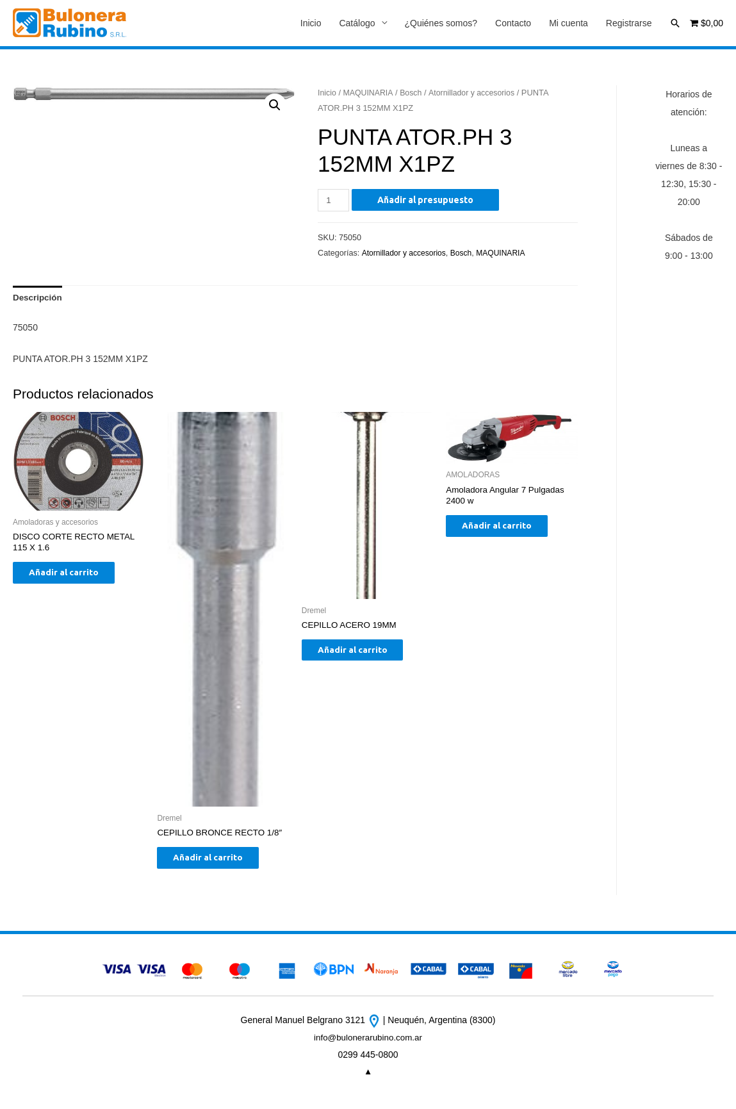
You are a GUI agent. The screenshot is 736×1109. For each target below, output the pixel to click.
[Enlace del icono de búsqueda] (675, 23)
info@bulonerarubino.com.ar (368, 1044)
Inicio (311, 24)
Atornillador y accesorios (476, 93)
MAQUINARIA (370, 93)
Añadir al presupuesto (427, 200)
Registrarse (629, 24)
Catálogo (357, 24)
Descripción (38, 299)
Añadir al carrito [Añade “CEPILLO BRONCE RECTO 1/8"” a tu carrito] (217, 862)
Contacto (513, 24)
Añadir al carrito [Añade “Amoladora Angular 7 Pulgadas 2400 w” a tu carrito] (506, 531)
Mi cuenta (568, 24)
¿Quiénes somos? (441, 24)
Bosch (413, 93)
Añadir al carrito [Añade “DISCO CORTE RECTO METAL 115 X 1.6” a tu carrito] (73, 578)
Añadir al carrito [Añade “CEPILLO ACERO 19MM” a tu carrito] (362, 655)
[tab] (38, 299)
